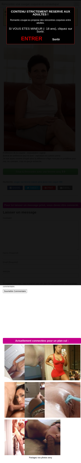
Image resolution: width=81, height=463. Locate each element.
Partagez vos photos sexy (40, 457)
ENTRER (31, 38)
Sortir (56, 39)
